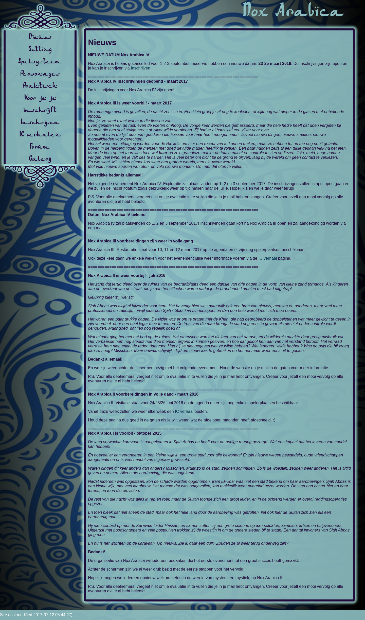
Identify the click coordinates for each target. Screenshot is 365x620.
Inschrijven (40, 122)
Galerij (40, 158)
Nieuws (40, 36)
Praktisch (40, 85)
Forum (40, 146)
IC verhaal (268, 258)
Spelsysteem (40, 61)
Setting (40, 49)
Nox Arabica (293, 10)
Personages (40, 73)
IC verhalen (40, 134)
